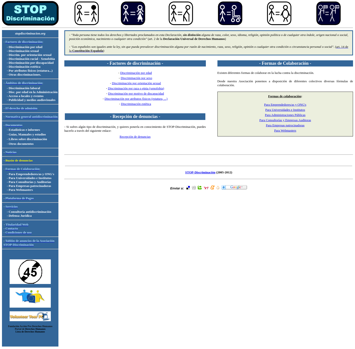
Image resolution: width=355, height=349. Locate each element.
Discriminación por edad (136, 73)
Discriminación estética (136, 104)
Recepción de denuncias (135, 136)
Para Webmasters (285, 130)
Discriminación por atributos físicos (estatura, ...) (136, 98)
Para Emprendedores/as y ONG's (285, 104)
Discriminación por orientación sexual (136, 83)
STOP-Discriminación (200, 172)
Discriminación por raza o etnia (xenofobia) (136, 88)
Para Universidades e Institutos (285, 110)
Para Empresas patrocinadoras (285, 125)
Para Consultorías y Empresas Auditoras (285, 120)
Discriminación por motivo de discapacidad (136, 93)
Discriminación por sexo (136, 78)
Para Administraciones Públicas (285, 115)
